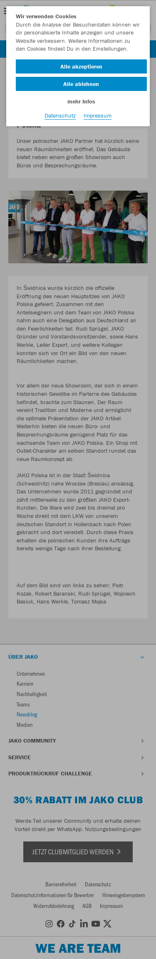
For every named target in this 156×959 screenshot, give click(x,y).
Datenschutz (60, 115)
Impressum (97, 115)
